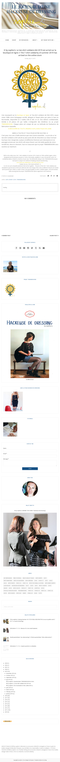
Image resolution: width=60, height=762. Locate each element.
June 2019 (8, 687)
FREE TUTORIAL (17, 578)
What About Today (28, 578)
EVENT (24, 593)
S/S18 (31, 585)
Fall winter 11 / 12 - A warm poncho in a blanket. (23, 646)
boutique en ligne (23, 115)
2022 (6, 665)
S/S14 (49, 585)
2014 (6, 704)
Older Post (53, 235)
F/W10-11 (41, 580)
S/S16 (42, 588)
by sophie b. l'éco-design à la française (26, 760)
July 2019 (8, 679)
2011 (6, 710)
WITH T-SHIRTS (43, 585)
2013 (6, 706)
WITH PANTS (11, 583)
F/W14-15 (30, 590)
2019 (7, 179)
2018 (35, 580)
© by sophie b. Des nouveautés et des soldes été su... (19, 685)
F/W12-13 (18, 583)
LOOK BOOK (7, 585)
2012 (6, 708)
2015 (6, 701)
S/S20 (35, 593)
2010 (6, 712)
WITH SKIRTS (39, 578)
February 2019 (9, 691)
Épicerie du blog (43, 760)
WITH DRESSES (29, 580)
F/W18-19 (37, 590)
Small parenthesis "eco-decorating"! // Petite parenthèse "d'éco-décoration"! (31, 637)
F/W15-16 (50, 590)
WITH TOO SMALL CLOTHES (36, 583)
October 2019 (9, 675)
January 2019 (9, 693)
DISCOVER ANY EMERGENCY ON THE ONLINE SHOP (30, 162)
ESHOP (11, 179)
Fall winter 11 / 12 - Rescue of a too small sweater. (24, 628)
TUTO (40, 593)
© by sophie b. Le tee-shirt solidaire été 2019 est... (18, 683)
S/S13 (50, 580)
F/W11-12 (25, 583)
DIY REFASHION (8, 578)
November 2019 (10, 673)
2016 (6, 699)
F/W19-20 (18, 593)
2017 (46, 580)
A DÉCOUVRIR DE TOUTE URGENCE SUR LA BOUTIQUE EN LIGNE (30, 129)
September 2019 (10, 677)
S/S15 (10, 588)
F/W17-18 (30, 588)
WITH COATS (16, 588)
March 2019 (9, 689)
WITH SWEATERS (8, 580)
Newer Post (6, 235)
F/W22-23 (30, 593)
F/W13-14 (43, 590)
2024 (6, 663)
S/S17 (27, 585)
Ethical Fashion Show (10, 590)
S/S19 (14, 179)
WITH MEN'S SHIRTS (50, 583)
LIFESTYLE (37, 588)
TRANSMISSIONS (7, 124)
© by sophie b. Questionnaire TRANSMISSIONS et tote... (20, 681)
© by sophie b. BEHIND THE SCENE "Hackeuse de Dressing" (30, 510)
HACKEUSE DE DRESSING (18, 585)
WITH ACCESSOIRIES (19, 580)
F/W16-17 (24, 588)
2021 (6, 667)
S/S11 (45, 578)
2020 (6, 669)
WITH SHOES (11, 593)
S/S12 (5, 583)
